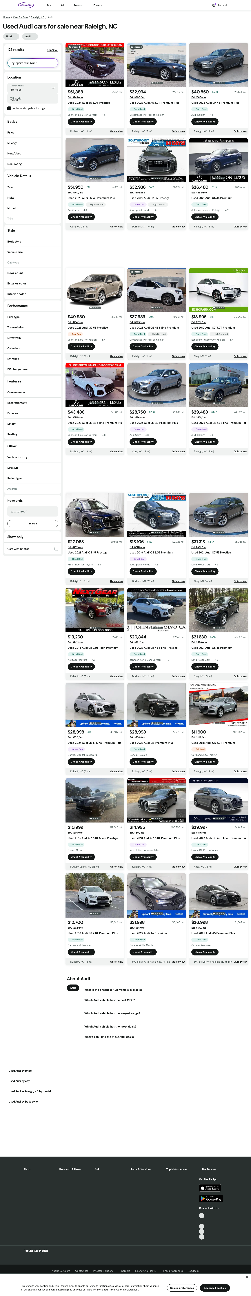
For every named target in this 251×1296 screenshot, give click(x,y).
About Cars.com (61, 1270)
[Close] (247, 1277)
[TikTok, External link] (201, 1215)
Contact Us (81, 1270)
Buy (49, 5)
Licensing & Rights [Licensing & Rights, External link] (146, 1270)
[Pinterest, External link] (201, 1237)
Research (79, 5)
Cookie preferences (182, 1288)
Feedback (193, 1270)
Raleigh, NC (37, 17)
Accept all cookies (215, 1288)
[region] (125, 1284)
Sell (62, 5)
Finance (97, 5)
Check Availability (81, 121)
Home (6, 17)
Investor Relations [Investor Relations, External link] (104, 1270)
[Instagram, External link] (201, 1231)
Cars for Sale (20, 17)
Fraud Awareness (173, 1270)
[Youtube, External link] (201, 1226)
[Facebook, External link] (201, 1221)
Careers (125, 1270)
